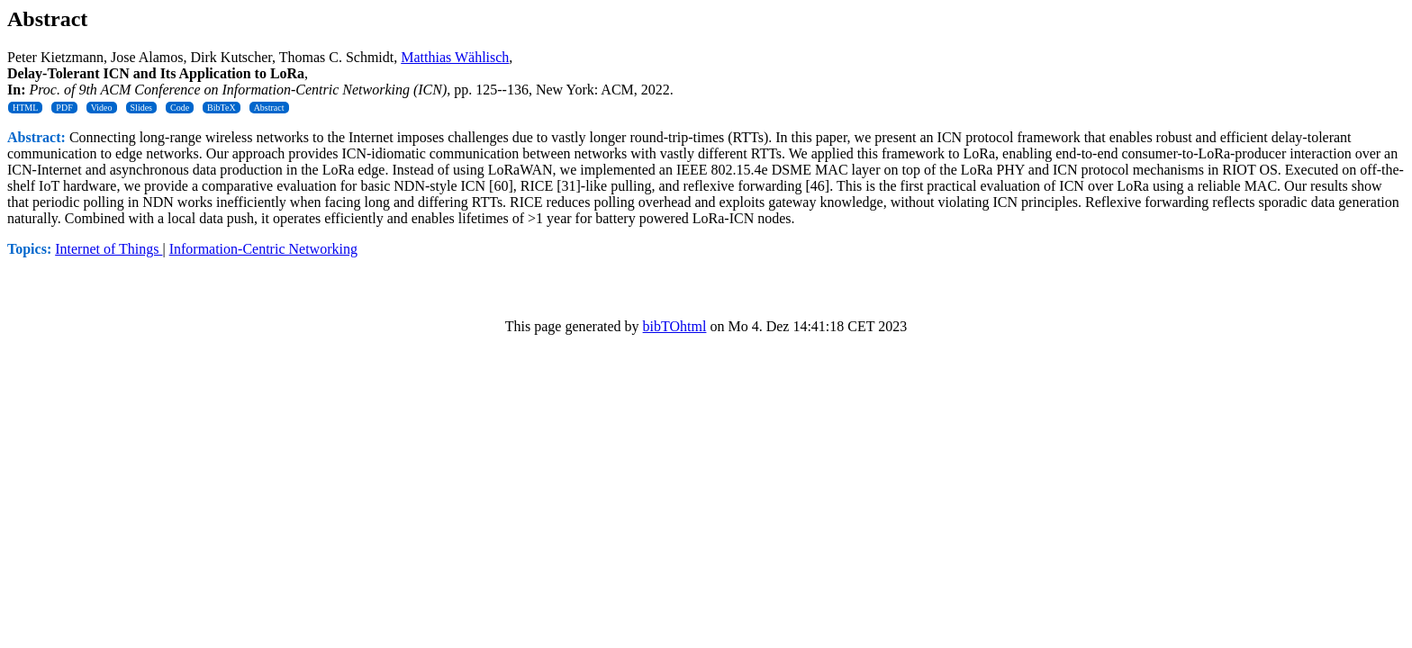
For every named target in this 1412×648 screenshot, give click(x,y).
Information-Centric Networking (263, 248)
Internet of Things (108, 248)
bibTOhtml (675, 326)
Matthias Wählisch (455, 57)
